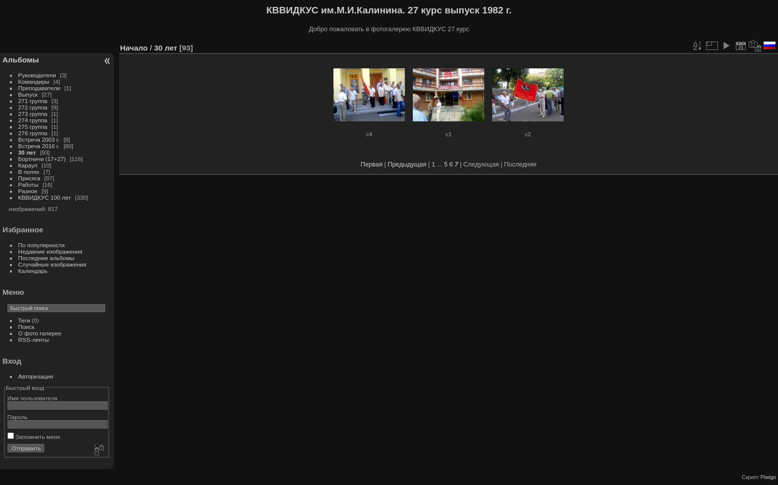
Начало (134, 48)
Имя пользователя (32, 398)
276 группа (33, 133)
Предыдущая (407, 164)
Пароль (17, 417)
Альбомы (20, 59)
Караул (28, 165)
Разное (28, 191)
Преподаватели (39, 88)
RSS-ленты (33, 339)
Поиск (26, 326)
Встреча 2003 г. (39, 139)
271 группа (33, 101)
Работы (28, 184)
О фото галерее (40, 333)
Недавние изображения (50, 251)
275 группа (33, 126)
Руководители (37, 75)
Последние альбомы (46, 258)
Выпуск (28, 94)
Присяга (29, 178)
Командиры (34, 81)
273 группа (33, 113)
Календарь (33, 271)
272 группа (33, 107)
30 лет (27, 152)
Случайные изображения (52, 264)
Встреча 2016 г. (39, 146)
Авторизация (35, 376)
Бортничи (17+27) (42, 159)
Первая (372, 164)
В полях (29, 171)
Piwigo (768, 477)
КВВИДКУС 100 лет (44, 197)
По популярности (41, 245)
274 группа (33, 120)
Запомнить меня (33, 436)
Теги (24, 320)
